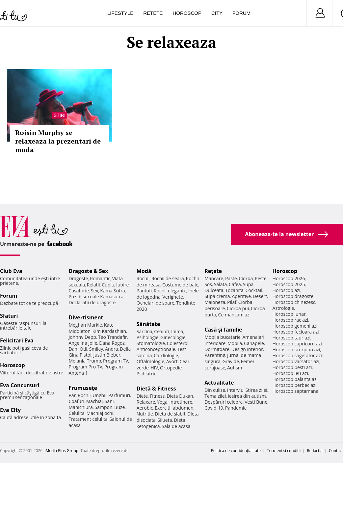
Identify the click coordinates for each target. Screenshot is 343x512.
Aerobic (145, 408)
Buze (119, 407)
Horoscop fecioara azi (296, 332)
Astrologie (283, 308)
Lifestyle (120, 13)
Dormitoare (216, 349)
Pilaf (231, 302)
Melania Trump (84, 361)
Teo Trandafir (112, 337)
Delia (125, 349)
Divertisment (85, 317)
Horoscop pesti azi (292, 367)
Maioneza (214, 302)
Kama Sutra (112, 290)
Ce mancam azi (234, 314)
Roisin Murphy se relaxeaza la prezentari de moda (58, 141)
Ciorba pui (238, 308)
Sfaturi (9, 315)
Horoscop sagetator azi (297, 355)
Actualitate (219, 382)
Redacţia (315, 450)
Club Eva (11, 271)
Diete (142, 396)
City (217, 13)
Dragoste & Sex (88, 271)
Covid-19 (213, 408)
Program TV (115, 361)
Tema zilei (215, 396)
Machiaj (94, 401)
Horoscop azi (287, 290)
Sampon (104, 407)
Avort (172, 361)
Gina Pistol (79, 355)
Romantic (100, 278)
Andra (111, 349)
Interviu (235, 390)
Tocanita (234, 290)
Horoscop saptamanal (296, 391)
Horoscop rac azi (290, 320)
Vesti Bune (256, 402)
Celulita (76, 413)
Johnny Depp (82, 337)
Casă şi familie (223, 329)
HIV (154, 367)
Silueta (165, 420)
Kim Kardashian (109, 331)
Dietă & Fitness (156, 388)
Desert (260, 296)
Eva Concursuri (19, 385)
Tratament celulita (88, 419)
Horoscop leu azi (290, 373)
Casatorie (78, 290)
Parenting (214, 355)
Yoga (162, 402)
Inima (177, 331)
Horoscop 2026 (289, 278)
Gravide (230, 361)
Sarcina (144, 331)
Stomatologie (151, 343)
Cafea (235, 284)
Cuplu (108, 285)
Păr (72, 395)
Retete (153, 13)
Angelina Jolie (82, 343)
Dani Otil (77, 349)
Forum (241, 13)
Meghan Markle (85, 325)
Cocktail (254, 290)
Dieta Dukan (180, 396)
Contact (336, 450)
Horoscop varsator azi (296, 361)
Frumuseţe (82, 387)
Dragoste (78, 278)
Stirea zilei (256, 390)
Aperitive (241, 296)
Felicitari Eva (17, 340)
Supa (248, 284)
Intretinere (180, 402)
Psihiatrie (147, 373)
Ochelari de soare (155, 303)
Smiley (96, 349)
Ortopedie (171, 367)
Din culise (214, 390)
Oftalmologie (150, 361)
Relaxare (146, 402)
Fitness (157, 396)
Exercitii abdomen (174, 408)
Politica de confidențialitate (236, 450)
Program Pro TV (85, 367)
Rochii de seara (167, 278)
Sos (208, 284)
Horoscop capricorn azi (297, 343)
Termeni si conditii (284, 450)
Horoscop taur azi (291, 338)
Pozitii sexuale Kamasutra (95, 296)
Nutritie (145, 414)
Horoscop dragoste (293, 296)
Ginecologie (172, 337)
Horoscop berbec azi (295, 385)
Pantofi (144, 290)
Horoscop (186, 13)
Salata (220, 284)
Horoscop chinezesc (294, 302)
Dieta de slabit (170, 414)
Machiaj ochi (100, 413)
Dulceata (213, 290)
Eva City (10, 410)
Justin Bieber (106, 355)
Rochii (84, 395)
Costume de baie (180, 285)
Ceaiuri (161, 331)
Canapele (254, 343)
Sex (94, 290)
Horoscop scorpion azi (296, 349)
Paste (231, 278)
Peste (261, 278)
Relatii (93, 285)
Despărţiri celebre (223, 402)
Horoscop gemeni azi (295, 326)
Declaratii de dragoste (92, 302)
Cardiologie (166, 355)
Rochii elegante (170, 290)
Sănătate (148, 324)
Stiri (60, 115)
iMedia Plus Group (61, 450)
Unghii (99, 395)
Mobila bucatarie (222, 337)
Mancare (213, 278)
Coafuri (76, 401)
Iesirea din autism (247, 396)
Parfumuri (119, 395)
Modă (144, 271)
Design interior (247, 349)
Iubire (122, 285)
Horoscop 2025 (289, 284)
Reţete (213, 271)
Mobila (234, 343)
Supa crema (217, 296)
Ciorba (246, 278)
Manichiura (80, 407)
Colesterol (178, 343)
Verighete (173, 297)
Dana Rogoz (112, 343)
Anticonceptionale (156, 349)
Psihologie (148, 337)
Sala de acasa (176, 426)
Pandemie (236, 408)
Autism (234, 367)
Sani (109, 401)
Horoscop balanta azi (295, 379)
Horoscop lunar (289, 314)
